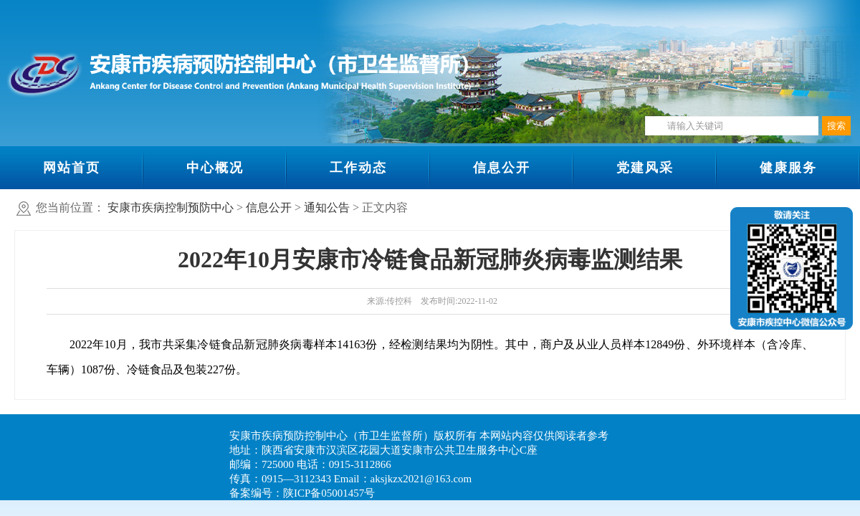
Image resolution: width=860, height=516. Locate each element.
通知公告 (327, 207)
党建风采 (645, 168)
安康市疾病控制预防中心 (171, 207)
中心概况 (215, 168)
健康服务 (788, 168)
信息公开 (501, 168)
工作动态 (358, 168)
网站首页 (71, 168)
